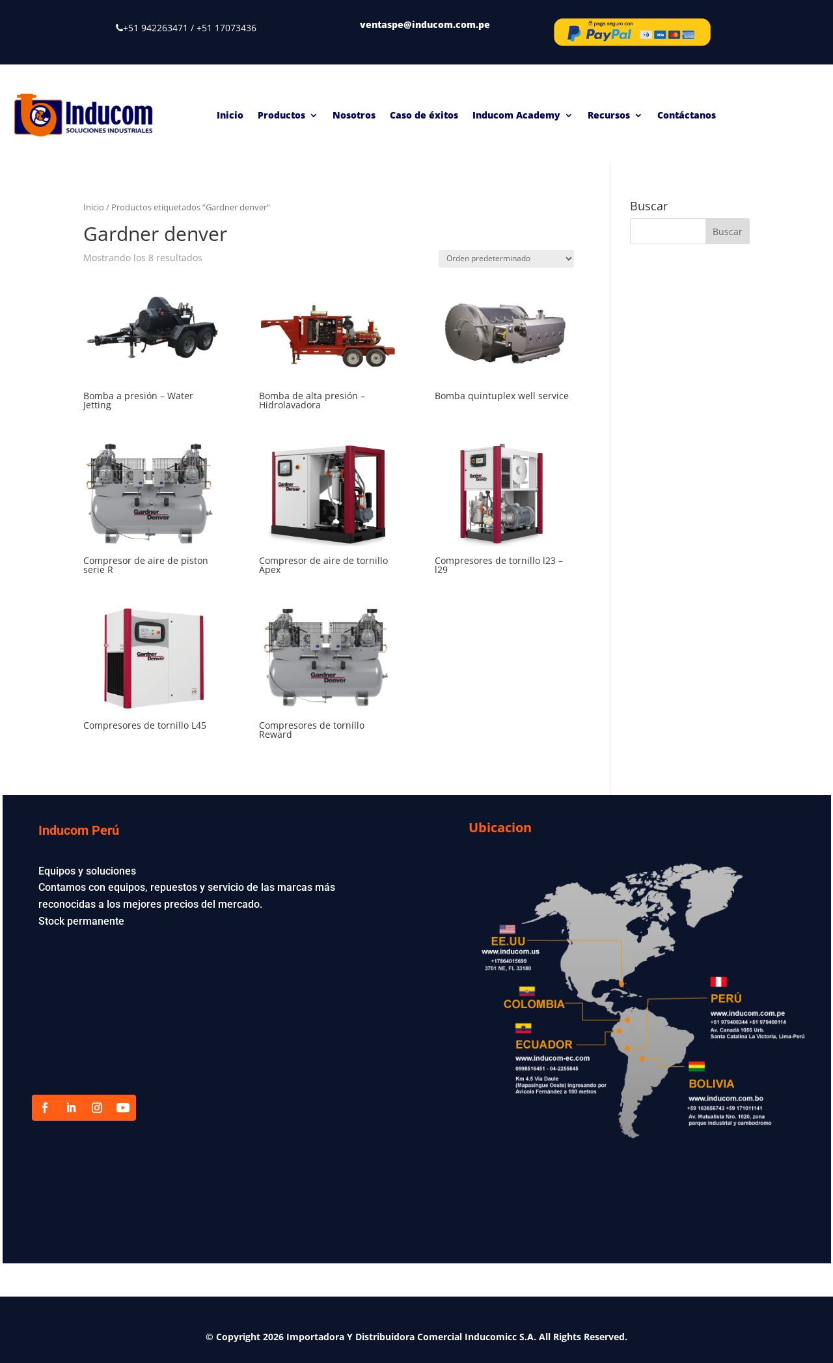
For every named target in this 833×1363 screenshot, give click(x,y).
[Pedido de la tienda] (506, 259)
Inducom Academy (516, 115)
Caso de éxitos (424, 115)
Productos (281, 115)
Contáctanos (686, 115)
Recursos (609, 115)
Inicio (230, 115)
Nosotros (354, 115)
